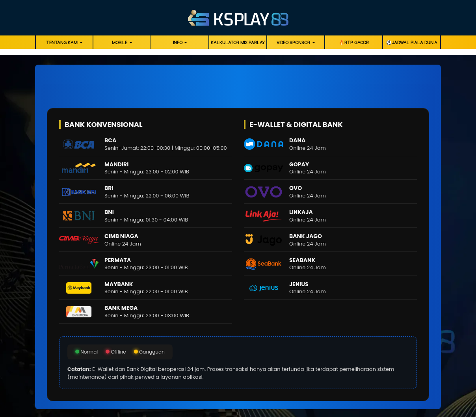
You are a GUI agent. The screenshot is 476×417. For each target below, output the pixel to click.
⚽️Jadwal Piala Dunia (411, 43)
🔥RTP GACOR (354, 43)
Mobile (120, 43)
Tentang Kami (62, 43)
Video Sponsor (294, 43)
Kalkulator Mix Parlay (238, 43)
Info (178, 43)
